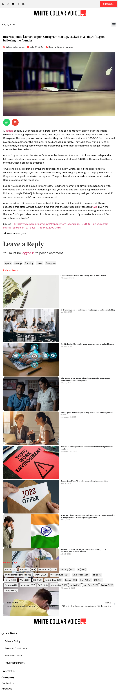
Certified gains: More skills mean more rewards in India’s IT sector (88, 344)
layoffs (40, 575)
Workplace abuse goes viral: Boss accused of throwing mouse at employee (87, 447)
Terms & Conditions (16, 648)
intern (39, 263)
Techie (107, 585)
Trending (67, 569)
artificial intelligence (18, 575)
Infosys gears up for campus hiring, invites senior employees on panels (87, 413)
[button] (113, 24)
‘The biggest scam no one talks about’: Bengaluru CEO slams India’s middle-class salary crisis (85, 379)
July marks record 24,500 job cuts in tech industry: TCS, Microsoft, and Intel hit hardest (83, 550)
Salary (71, 580)
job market (59, 585)
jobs (10, 569)
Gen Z (85, 580)
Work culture (59, 575)
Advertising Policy (15, 662)
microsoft (28, 585)
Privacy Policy (12, 641)
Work (25, 580)
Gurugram (50, 263)
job (96, 575)
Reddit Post (53, 580)
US (98, 580)
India (75, 585)
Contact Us (8, 683)
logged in (28, 253)
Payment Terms (13, 655)
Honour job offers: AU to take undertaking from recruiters (84, 481)
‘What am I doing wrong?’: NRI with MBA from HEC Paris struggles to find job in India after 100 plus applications (88, 516)
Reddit (9, 130)
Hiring (10, 580)
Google (11, 590)
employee (28, 569)
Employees (80, 575)
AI (82, 569)
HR (37, 580)
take (94, 206)
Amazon (11, 585)
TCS (43, 585)
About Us (7, 688)
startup (18, 263)
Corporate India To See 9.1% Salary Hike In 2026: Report (83, 275)
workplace (48, 569)
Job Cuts (90, 585)
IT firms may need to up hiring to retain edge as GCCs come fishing (88, 310)
